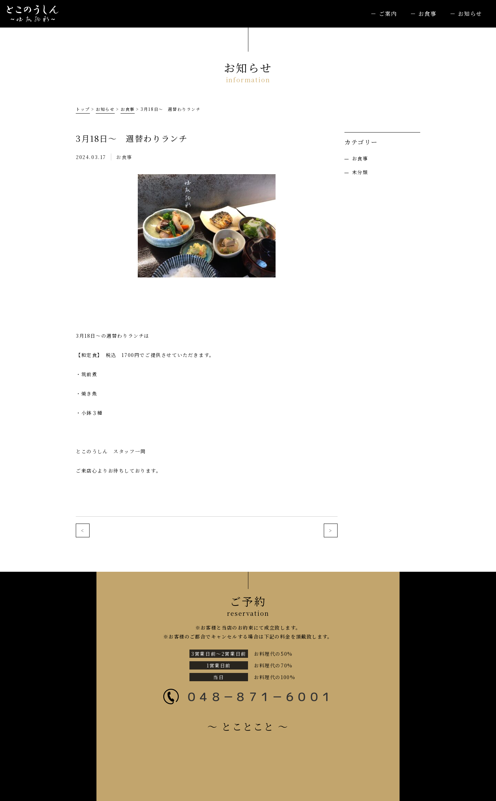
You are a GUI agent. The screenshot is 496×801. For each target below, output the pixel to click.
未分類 (360, 172)
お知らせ (470, 14)
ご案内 (388, 14)
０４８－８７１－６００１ (259, 696)
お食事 (427, 14)
